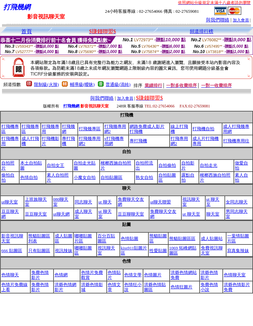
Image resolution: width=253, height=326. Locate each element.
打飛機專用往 (236, 140)
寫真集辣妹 (238, 250)
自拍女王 (55, 165)
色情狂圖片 (181, 286)
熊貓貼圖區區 (182, 238)
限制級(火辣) (46, 84)
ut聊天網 (61, 214)
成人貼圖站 (212, 238)
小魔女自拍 (85, 177)
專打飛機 (138, 140)
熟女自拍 (144, 177)
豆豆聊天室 (36, 214)
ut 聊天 (104, 201)
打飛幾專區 (90, 128)
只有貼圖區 (39, 250)
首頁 (26, 31)
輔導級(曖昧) (82, 84)
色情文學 (133, 274)
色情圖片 (152, 274)
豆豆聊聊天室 (131, 214)
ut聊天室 (9, 201)
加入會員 (241, 20)
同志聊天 (83, 201)
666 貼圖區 (11, 250)
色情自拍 (29, 177)
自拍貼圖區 (111, 177)
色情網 (61, 274)
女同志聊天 (237, 201)
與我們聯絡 (217, 19)
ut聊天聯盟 (160, 201)
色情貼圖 (129, 238)
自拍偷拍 (167, 165)
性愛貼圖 (158, 250)
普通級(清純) (118, 84)
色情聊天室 (235, 274)
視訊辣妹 (63, 250)
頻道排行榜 (201, 31)
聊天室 (212, 214)
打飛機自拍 (203, 128)
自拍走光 (208, 165)
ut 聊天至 (191, 214)
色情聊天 (10, 274)
